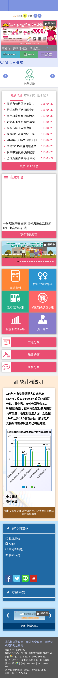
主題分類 (34, 342)
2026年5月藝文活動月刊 (22, 140)
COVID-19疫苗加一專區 (18, 261)
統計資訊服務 (44, 511)
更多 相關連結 (29, 625)
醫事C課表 (25, 261)
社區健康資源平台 (46, 261)
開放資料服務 (29, 514)
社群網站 (14, 538)
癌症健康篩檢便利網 (36, 261)
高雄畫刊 (15, 287)
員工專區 (42, 329)
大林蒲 (39, 261)
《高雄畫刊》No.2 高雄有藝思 (53, 261)
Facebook (8, 578)
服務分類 (34, 367)
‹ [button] (5, 76)
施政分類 (34, 354)
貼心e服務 (14, 62)
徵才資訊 (42, 95)
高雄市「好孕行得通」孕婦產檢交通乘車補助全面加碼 (47, 47)
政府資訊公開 (15, 307)
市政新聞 (29, 95)
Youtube (33, 578)
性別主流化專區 (42, 284)
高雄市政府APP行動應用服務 (20, 261)
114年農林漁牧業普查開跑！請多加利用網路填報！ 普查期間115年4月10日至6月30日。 (50, 47)
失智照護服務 (41, 261)
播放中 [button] (52, 23)
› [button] (52, 76)
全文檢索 (53, 5)
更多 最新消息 (29, 166)
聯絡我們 (14, 555)
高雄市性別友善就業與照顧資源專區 (52, 47)
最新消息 (16, 95)
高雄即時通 (16, 549)
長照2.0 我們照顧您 (43, 261)
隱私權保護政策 (14, 641)
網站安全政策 (34, 641)
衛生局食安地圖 (48, 261)
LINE (25, 578)
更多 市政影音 (29, 233)
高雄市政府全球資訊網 (29, 5)
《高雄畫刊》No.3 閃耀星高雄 (23, 261)
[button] (4, 4)
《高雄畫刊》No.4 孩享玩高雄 (29, 261)
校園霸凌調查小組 (43, 307)
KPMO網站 (34, 261)
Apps (12, 543)
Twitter (16, 578)
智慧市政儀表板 (15, 329)
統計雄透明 (28, 511)
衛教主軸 (50, 261)
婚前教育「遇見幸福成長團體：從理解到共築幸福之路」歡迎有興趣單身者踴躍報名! (32, 261)
